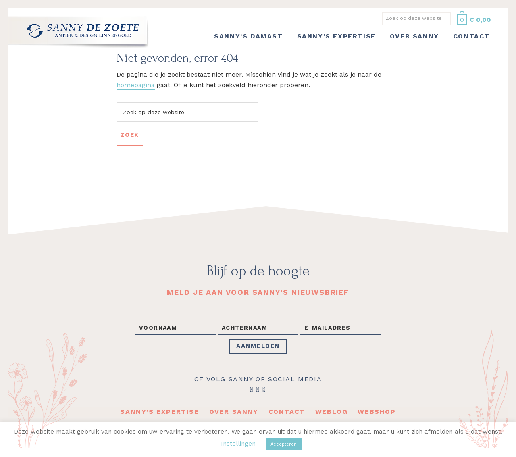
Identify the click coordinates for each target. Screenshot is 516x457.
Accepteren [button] (283, 444)
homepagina (136, 85)
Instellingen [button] (238, 443)
